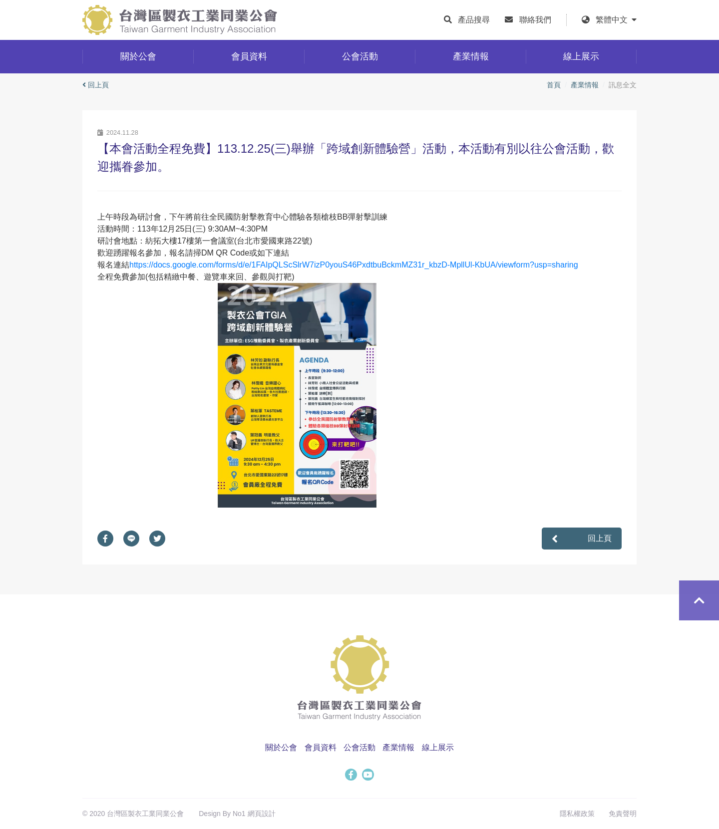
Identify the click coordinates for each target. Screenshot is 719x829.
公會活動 (359, 747)
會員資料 (321, 747)
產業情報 (585, 85)
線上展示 (438, 747)
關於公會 (281, 747)
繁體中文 (616, 19)
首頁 (554, 85)
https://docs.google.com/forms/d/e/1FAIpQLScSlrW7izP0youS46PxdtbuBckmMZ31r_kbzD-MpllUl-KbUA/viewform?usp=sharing (353, 265)
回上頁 (95, 85)
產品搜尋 (474, 19)
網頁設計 (262, 814)
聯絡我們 (535, 19)
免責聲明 (623, 814)
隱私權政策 (577, 814)
